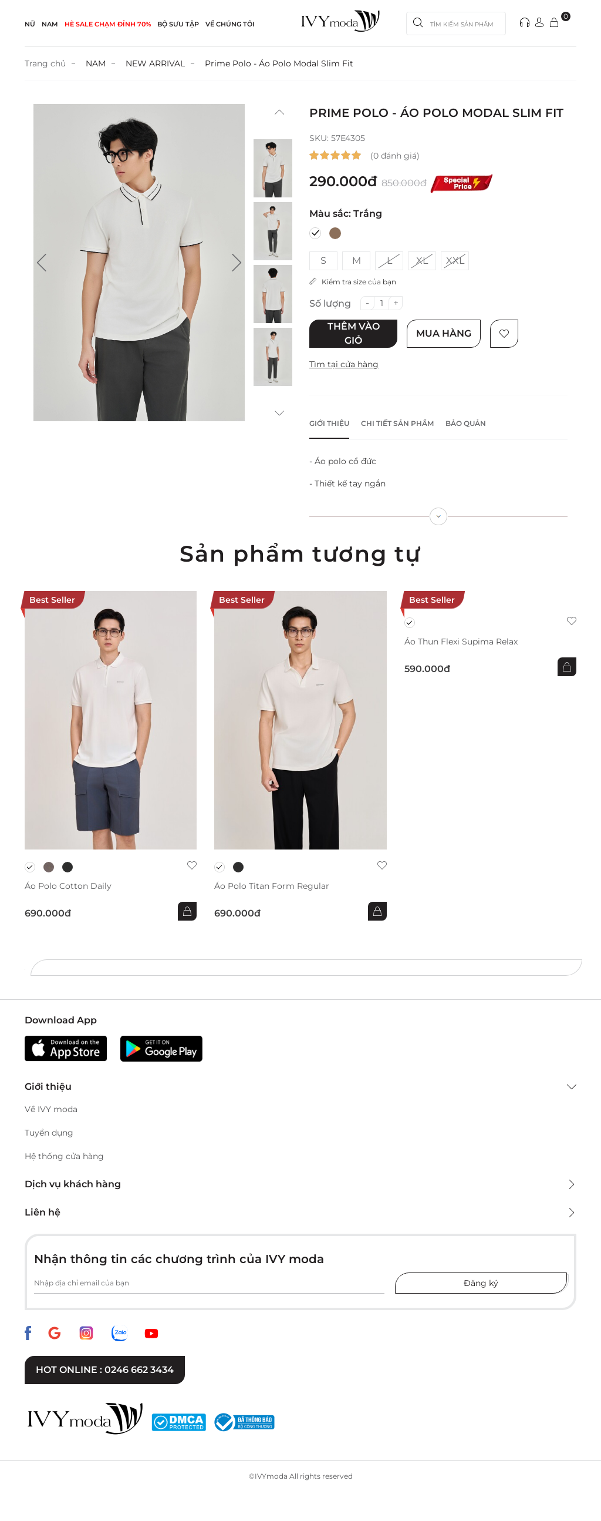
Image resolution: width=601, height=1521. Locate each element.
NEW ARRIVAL (155, 63)
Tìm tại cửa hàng (344, 364)
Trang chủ (45, 63)
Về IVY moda (51, 1109)
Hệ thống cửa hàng (64, 1156)
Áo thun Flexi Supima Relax (461, 642)
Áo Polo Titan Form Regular (271, 886)
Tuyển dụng (49, 1132)
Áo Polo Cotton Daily (68, 886)
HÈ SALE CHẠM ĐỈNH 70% (108, 24)
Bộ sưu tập (178, 24)
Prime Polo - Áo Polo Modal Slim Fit (279, 63)
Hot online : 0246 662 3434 (105, 1369)
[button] (41, 262)
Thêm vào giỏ (353, 333)
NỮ (30, 24)
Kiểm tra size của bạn (352, 281)
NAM (50, 24)
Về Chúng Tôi (230, 24)
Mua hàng (443, 333)
